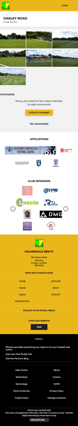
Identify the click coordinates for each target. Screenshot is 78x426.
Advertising (21, 377)
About (57, 370)
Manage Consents (57, 398)
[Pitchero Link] (39, 342)
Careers (56, 377)
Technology (21, 384)
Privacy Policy (56, 391)
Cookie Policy (21, 398)
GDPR (57, 384)
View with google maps (39, 273)
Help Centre (21, 370)
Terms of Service (21, 391)
